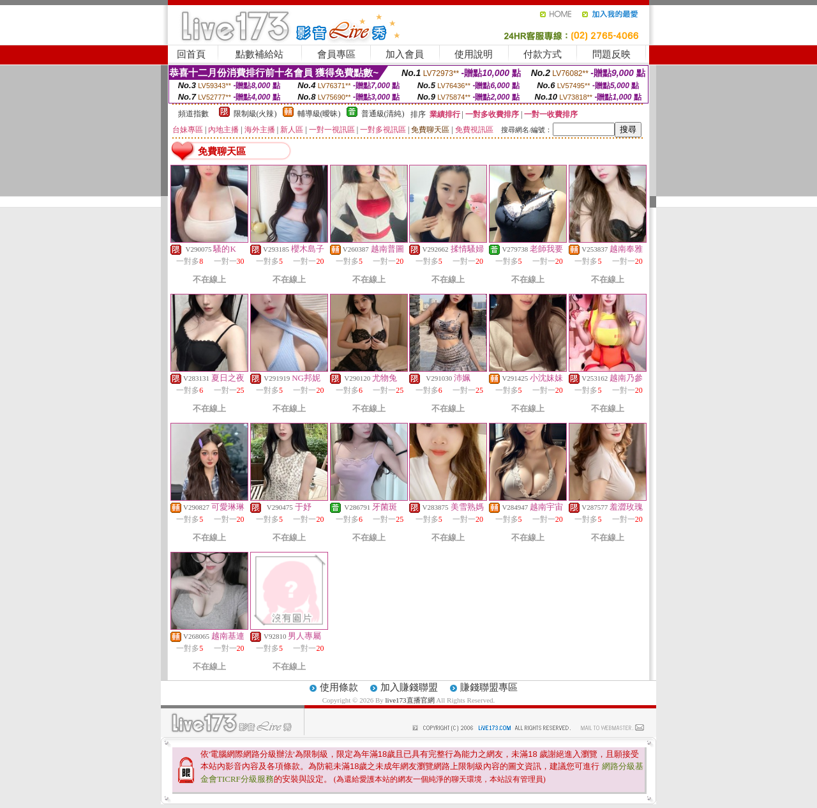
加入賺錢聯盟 (409, 687)
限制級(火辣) (255, 113)
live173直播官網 (410, 700)
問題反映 (611, 54)
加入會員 (405, 54)
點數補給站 (259, 54)
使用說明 (473, 54)
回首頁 (191, 54)
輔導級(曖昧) (319, 113)
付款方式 (542, 54)
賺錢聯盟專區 (489, 687)
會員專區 (336, 54)
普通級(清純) (383, 113)
